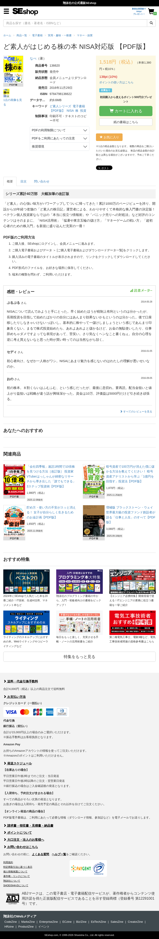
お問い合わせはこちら (20, 847)
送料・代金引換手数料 (20, 681)
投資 (83, 110)
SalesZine (117, 921)
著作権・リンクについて (16, 876)
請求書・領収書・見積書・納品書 (28, 825)
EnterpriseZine (48, 921)
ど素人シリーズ (60, 106)
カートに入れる (126, 111)
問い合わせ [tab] (41, 181)
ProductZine (26, 926)
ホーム (7, 35)
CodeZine (10, 921)
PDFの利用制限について (49, 130)
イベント (44, 926)
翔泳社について (11, 880)
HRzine (9, 926)
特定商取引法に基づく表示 (17, 867)
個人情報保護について (15, 871)
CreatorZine (135, 921)
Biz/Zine (81, 921)
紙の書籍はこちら (126, 122)
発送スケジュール (17, 763)
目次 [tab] (23, 181)
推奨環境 (38, 146)
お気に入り (109, 137)
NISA (70, 110)
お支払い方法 (14, 696)
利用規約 (8, 862)
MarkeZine (28, 921)
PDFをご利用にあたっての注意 (53, 138)
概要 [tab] (10, 181)
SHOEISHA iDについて (15, 885)
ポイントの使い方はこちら (116, 82)
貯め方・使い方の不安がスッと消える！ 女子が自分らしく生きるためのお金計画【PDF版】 (51, 512)
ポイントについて (17, 832)
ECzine (67, 921)
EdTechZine (98, 921)
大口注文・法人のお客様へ (23, 839)
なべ (33, 58)
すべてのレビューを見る (136, 411)
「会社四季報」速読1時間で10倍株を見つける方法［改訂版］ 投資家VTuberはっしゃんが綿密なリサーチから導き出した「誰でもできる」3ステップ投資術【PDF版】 (51, 476)
